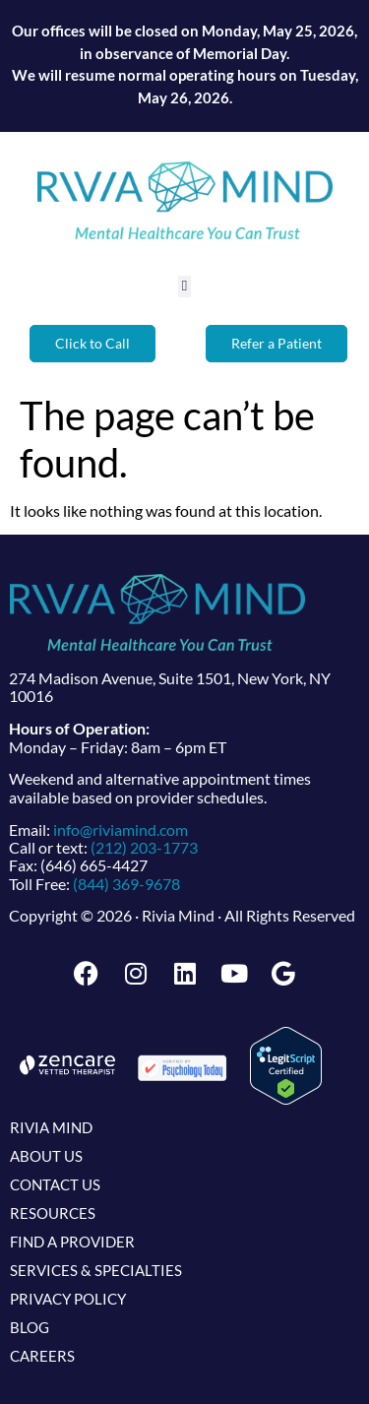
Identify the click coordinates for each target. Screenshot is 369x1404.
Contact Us (55, 1184)
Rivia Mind (51, 1127)
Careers (42, 1356)
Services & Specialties (96, 1270)
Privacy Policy (68, 1299)
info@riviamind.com (120, 829)
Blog (29, 1327)
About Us (46, 1156)
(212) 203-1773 (144, 847)
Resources (52, 1213)
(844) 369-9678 (126, 883)
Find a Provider (72, 1241)
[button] (184, 287)
